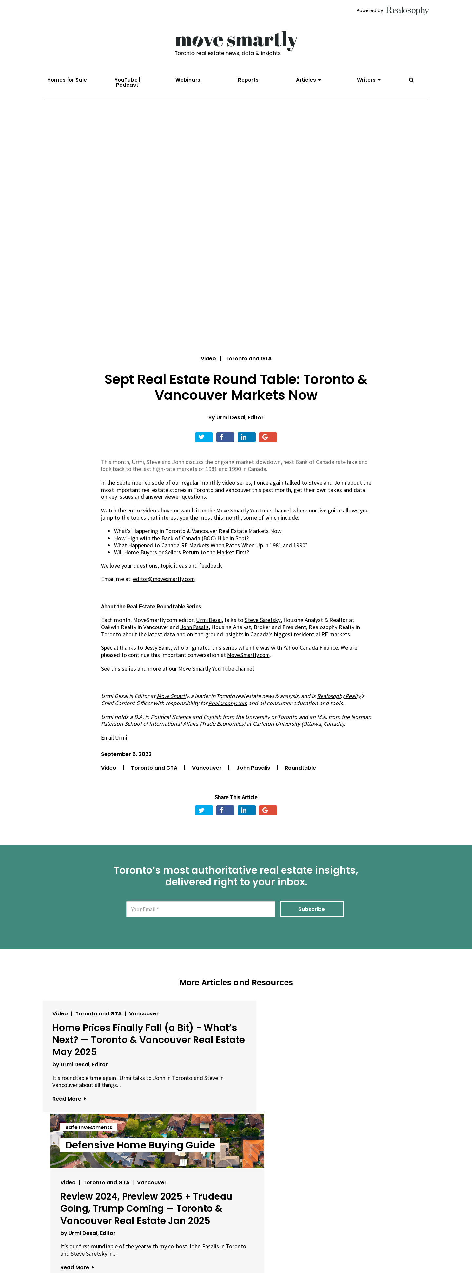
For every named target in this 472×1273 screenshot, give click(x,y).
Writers (366, 79)
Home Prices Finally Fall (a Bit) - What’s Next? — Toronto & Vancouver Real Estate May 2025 (100, 1063)
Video (208, 364)
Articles (306, 79)
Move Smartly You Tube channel (217, 674)
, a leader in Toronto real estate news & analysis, (233, 701)
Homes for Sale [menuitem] (67, 79)
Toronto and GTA (155, 773)
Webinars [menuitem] (187, 79)
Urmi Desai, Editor (240, 423)
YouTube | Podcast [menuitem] (127, 82)
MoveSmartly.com (249, 660)
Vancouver (207, 773)
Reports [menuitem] (248, 79)
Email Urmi (114, 742)
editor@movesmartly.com (165, 584)
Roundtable (300, 773)
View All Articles (236, 1208)
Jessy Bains (158, 653)
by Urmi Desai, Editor (80, 1100)
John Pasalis (253, 773)
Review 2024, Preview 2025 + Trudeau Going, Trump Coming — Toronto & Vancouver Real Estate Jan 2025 (356, 1075)
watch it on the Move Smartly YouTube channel (237, 516)
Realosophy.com (249, 708)
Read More (69, 1141)
